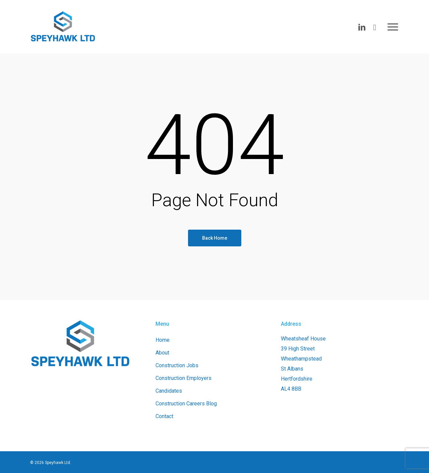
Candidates (169, 391)
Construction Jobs (177, 365)
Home (163, 340)
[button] (393, 26)
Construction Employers (183, 378)
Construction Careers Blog (186, 403)
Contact (164, 416)
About (162, 352)
